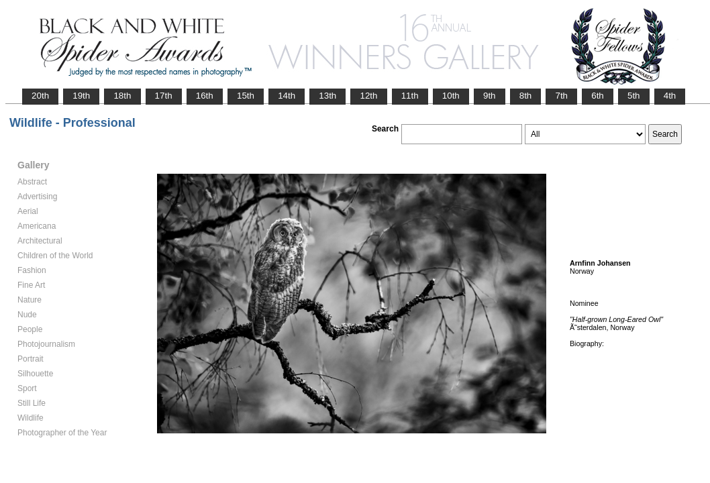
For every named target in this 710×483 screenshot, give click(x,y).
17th (164, 96)
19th (81, 96)
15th (246, 96)
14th (286, 96)
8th (526, 96)
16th (205, 96)
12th (368, 96)
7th (561, 96)
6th (597, 96)
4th (670, 96)
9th (489, 96)
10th (451, 96)
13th (327, 96)
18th (122, 96)
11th (410, 96)
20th (40, 96)
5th (634, 96)
